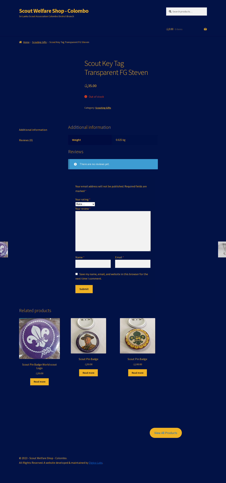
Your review (83, 208)
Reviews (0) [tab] (26, 140)
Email (119, 257)
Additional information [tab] (33, 129)
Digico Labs (96, 462)
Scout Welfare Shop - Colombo (53, 10)
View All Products (165, 433)
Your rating (82, 199)
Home (26, 42)
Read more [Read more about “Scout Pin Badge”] (88, 372)
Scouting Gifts (39, 42)
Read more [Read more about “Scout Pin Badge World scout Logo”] (39, 381)
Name (79, 257)
